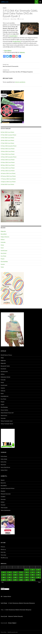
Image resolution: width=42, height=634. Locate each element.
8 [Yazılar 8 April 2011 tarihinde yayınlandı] (26, 572)
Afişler (2, 357)
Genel (2, 247)
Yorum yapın (21, 19)
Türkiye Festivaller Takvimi (7, 423)
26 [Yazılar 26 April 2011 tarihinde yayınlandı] (9, 580)
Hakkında (3, 390)
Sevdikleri (3, 496)
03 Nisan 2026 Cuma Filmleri (8, 148)
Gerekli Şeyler (4, 250)
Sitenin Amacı (4, 415)
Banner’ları (3, 482)
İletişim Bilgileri (12, 623)
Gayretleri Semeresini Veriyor (7, 488)
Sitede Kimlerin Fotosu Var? (7, 412)
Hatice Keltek (4, 459)
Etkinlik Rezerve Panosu (6, 355)
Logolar (2, 404)
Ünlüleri (2, 502)
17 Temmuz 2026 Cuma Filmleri (8, 179)
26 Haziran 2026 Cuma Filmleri (8, 173)
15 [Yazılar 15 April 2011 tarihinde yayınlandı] (26, 574)
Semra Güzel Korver (5, 467)
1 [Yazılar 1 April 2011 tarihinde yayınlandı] (26, 569)
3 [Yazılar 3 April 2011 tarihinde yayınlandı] (38, 569)
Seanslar (3, 264)
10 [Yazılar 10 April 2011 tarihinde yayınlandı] (38, 572)
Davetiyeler (3, 368)
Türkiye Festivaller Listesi (6, 421)
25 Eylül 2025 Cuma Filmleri (7, 184)
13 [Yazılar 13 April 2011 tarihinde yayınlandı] (15, 574)
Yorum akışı (3, 555)
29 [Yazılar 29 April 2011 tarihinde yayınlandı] (26, 580)
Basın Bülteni (7, 50)
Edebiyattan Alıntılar (5, 377)
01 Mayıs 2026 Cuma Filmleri (8, 162)
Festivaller (3, 242)
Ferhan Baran (4, 456)
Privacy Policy (3, 632)
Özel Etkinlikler (4, 261)
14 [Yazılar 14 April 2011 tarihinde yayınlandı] (21, 574)
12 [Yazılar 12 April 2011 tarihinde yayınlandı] (9, 574)
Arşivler (2, 587)
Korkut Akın (3, 461)
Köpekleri (3, 491)
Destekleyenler (4, 371)
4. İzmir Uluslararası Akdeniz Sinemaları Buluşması (21, 603)
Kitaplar (2, 258)
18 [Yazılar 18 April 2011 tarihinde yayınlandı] (3, 577)
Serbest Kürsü (4, 470)
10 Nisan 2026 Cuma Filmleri (8, 151)
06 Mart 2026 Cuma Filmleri (7, 132)
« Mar (2, 582)
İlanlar (2, 393)
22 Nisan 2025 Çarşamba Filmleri (8, 157)
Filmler (2, 245)
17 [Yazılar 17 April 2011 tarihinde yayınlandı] (38, 574)
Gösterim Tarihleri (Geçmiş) (15, 616)
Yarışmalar (3, 418)
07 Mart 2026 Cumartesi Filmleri (8, 135)
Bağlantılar (3, 360)
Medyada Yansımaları (6, 493)
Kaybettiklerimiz (4, 396)
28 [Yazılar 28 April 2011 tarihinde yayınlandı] (21, 580)
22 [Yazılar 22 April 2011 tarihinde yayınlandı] (26, 577)
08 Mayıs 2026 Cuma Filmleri (8, 165)
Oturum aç (3, 549)
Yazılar (2, 267)
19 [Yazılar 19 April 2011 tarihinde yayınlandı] (9, 577)
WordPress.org (4, 557)
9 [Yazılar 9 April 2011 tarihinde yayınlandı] (32, 572)
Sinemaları (3, 499)
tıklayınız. (22, 52)
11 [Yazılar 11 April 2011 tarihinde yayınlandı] (3, 574)
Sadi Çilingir (14, 19)
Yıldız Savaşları (4, 507)
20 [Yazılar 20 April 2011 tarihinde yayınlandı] (15, 577)
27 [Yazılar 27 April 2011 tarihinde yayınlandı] (15, 580)
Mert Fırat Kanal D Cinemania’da (21, 65)
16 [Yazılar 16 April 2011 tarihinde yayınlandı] (32, 574)
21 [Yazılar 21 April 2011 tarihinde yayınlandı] (21, 577)
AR (1, 596)
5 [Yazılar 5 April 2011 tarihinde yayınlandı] (9, 572)
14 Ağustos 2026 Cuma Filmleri (8, 181)
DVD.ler (3, 239)
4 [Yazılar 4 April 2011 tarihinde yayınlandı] (3, 572)
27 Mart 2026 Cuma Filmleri (7, 143)
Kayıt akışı (3, 552)
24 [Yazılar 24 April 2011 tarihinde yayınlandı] (38, 577)
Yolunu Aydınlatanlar (5, 510)
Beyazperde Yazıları (5, 366)
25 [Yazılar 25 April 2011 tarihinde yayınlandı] (3, 580)
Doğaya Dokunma (5, 236)
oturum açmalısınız (20, 82)
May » (39, 582)
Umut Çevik (4, 616)
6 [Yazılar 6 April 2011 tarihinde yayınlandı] (15, 572)
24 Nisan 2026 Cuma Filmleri (8, 159)
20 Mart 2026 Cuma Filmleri (7, 140)
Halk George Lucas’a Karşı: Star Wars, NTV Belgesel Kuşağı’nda (21, 70)
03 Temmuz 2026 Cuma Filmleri (8, 176)
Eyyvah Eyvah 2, (13, 36)
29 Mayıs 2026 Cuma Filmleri (8, 170)
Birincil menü (40, 2)
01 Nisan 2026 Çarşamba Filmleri (8, 146)
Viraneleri (3, 504)
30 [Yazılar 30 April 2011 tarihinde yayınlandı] (32, 580)
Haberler (4, 7)
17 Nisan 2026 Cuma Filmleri (8, 154)
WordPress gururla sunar (13, 632)
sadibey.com (4, 2)
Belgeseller (3, 231)
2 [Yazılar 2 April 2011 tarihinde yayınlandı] (32, 569)
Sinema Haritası (4, 410)
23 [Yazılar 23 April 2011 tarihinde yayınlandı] (32, 577)
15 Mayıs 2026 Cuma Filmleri (8, 168)
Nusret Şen (3, 464)
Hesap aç (3, 546)
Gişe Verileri (3, 253)
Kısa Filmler (3, 256)
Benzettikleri (4, 234)
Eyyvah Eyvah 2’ (17, 41)
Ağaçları (3, 480)
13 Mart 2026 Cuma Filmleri (7, 137)
